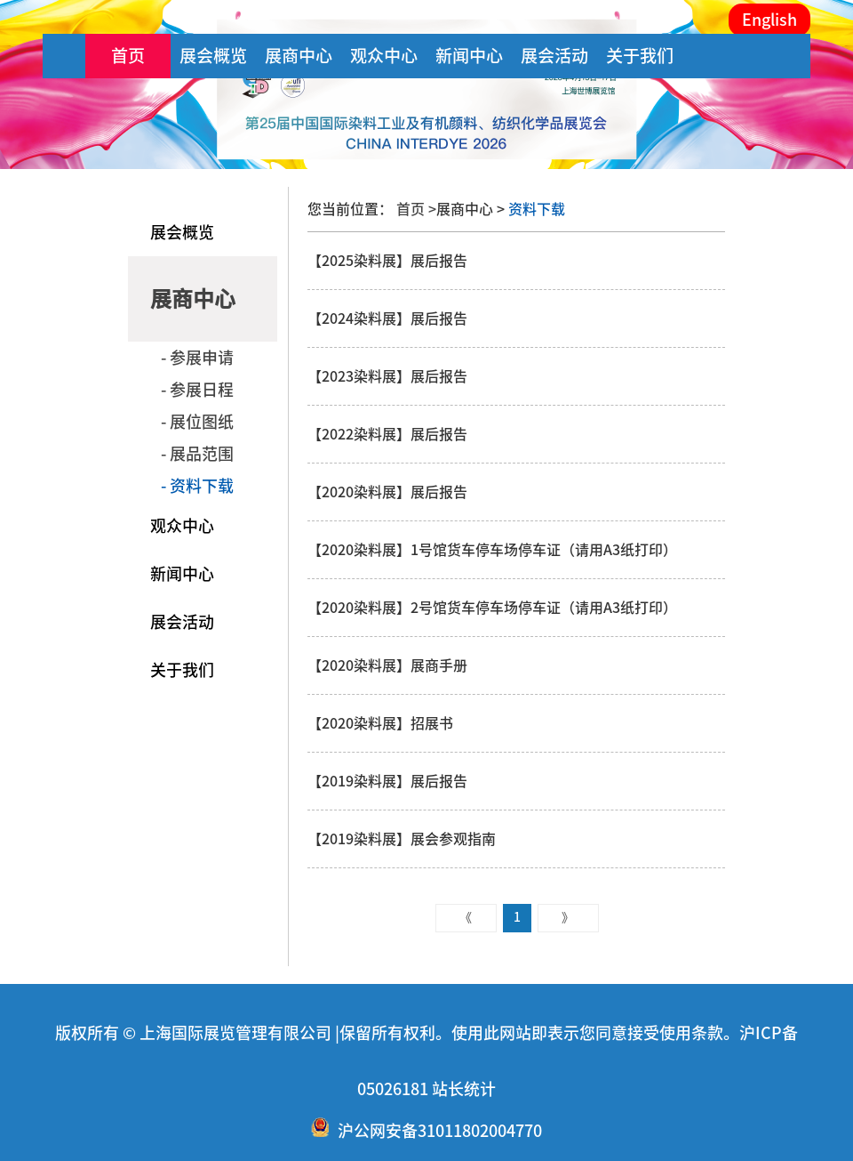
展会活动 (554, 55)
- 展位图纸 (197, 422)
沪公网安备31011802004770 (440, 1131)
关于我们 (640, 55)
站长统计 (464, 1089)
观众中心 (384, 55)
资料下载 (535, 209)
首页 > (416, 209)
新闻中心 (469, 55)
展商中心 (298, 55)
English (769, 20)
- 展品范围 (197, 454)
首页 (128, 55)
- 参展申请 (197, 358)
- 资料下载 (197, 486)
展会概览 (213, 55)
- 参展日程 (197, 390)
